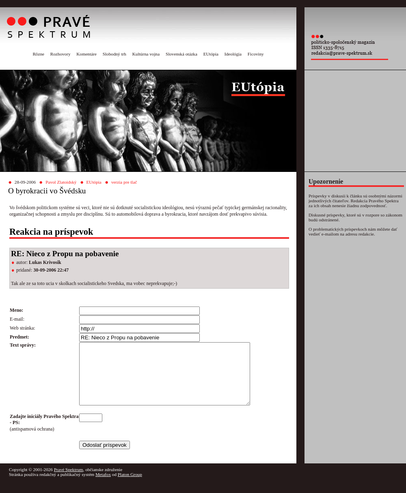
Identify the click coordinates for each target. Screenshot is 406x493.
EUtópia (210, 53)
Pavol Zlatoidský (60, 182)
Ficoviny (256, 53)
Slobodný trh (114, 53)
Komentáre (86, 53)
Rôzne (38, 53)
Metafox (103, 486)
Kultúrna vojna (146, 53)
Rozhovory (60, 53)
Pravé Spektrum (68, 481)
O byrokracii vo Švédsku (47, 190)
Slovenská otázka (181, 53)
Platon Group (130, 486)
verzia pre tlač (124, 182)
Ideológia (233, 53)
